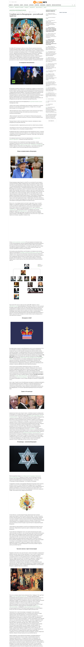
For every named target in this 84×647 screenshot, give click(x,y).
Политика (37, 4)
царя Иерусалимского (22, 211)
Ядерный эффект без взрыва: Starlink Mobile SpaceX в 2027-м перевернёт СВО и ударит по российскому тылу (51, 48)
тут (38, 147)
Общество (48, 4)
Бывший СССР (32, 7)
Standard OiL (32, 428)
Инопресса (27, 7)
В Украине (31, 4)
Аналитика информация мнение (17, 10)
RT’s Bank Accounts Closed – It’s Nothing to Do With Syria (30, 144)
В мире (21, 4)
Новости (11, 4)
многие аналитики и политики (18, 242)
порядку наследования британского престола (30, 252)
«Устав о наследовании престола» (19, 596)
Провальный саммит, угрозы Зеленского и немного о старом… (51, 14)
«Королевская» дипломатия (49, 105)
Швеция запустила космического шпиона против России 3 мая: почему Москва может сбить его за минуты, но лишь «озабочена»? (51, 59)
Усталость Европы (51, 98)
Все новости (51, 120)
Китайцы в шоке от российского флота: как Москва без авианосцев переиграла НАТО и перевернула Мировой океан (51, 94)
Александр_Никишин (19, 11)
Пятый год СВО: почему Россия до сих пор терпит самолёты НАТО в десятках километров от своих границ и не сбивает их (51, 35)
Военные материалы (56, 4)
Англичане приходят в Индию (50, 18)
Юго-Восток (11, 7)
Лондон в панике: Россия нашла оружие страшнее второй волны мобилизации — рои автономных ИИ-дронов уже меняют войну (51, 42)
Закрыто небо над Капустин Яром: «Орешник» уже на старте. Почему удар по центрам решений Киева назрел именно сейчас (51, 29)
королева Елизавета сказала (36, 101)
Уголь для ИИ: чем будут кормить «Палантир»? (51, 71)
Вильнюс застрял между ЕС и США (51, 101)
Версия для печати (32, 11)
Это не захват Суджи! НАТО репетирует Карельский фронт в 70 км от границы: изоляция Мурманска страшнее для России (51, 83)
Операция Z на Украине (19, 7)
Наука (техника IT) (39, 7)
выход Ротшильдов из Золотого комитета (32, 432)
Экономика (42, 4)
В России (26, 4)
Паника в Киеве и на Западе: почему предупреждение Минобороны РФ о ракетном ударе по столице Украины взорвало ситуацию (51, 23)
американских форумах (22, 377)
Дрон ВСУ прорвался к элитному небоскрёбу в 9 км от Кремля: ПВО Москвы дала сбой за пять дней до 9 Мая (51, 89)
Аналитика (16, 4)
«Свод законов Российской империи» (32, 606)
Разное (45, 7)
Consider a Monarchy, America (21, 375)
